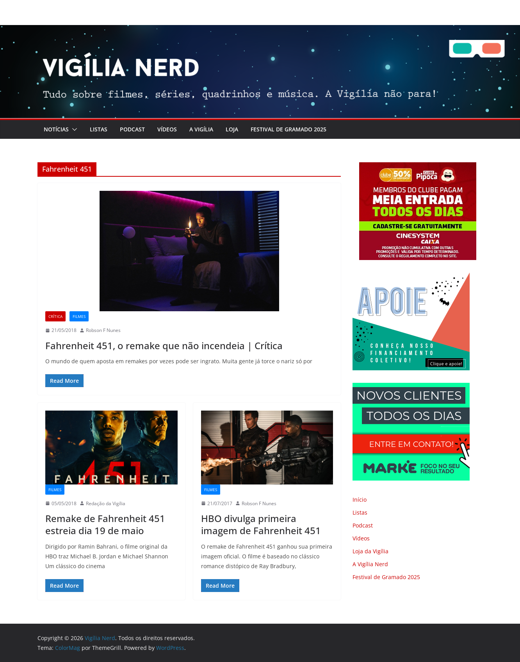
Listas (98, 129)
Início (360, 499)
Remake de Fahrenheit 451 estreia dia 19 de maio (105, 524)
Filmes (79, 316)
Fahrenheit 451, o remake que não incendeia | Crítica (164, 345)
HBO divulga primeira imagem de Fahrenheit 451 (261, 524)
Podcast (132, 129)
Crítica (55, 316)
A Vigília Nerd (370, 564)
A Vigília (201, 129)
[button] (73, 129)
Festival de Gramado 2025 (288, 129)
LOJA (232, 129)
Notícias (56, 129)
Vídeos (167, 129)
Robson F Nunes (103, 330)
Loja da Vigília (370, 551)
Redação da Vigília (105, 503)
